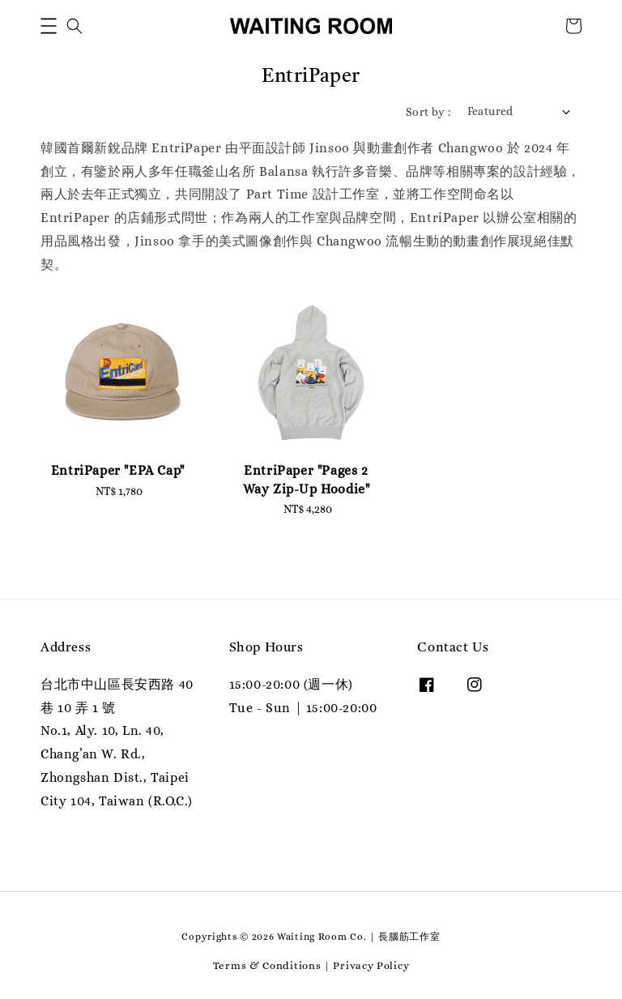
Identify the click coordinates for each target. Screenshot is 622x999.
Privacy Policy (371, 965)
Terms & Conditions (267, 965)
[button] (48, 26)
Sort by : (428, 111)
